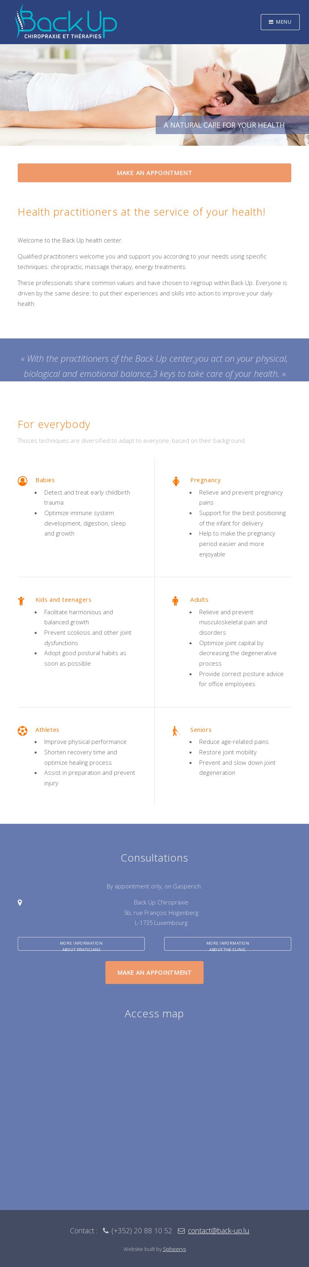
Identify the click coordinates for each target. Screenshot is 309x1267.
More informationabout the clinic (227, 946)
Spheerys (174, 1249)
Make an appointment (154, 173)
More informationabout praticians (81, 946)
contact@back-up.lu (218, 1230)
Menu (284, 21)
